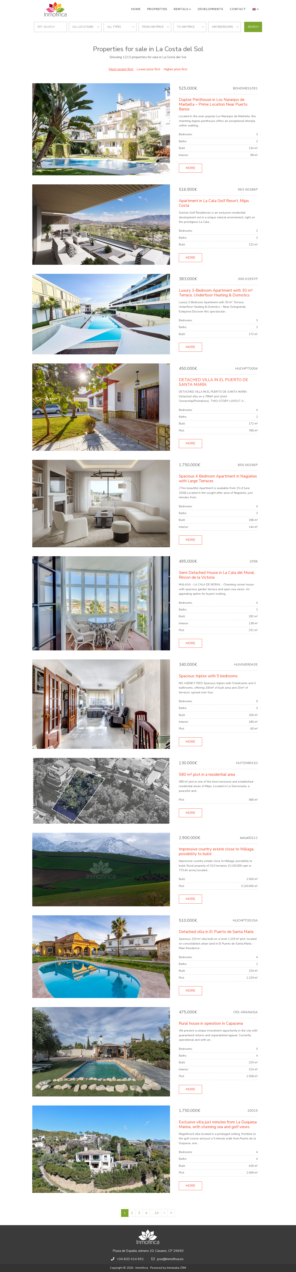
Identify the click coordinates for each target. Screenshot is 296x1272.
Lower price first (148, 69)
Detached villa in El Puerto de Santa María (216, 931)
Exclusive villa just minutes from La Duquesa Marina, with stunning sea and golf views (218, 1124)
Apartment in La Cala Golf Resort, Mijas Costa (214, 203)
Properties (157, 9)
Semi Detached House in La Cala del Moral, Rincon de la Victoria (217, 575)
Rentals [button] (181, 9)
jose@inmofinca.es (170, 1259)
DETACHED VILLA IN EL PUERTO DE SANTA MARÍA (213, 382)
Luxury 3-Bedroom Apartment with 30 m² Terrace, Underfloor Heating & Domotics (216, 293)
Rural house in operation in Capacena (211, 1023)
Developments (210, 9)
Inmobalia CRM (176, 1268)
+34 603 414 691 (130, 1259)
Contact (238, 9)
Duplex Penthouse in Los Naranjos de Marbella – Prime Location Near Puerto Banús (213, 104)
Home (136, 9)
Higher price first (175, 69)
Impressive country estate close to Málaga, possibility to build (216, 851)
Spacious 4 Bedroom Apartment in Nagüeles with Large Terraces (218, 479)
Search (253, 27)
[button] (255, 9)
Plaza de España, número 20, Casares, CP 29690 (148, 1251)
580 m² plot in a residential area (207, 774)
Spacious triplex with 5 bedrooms (208, 676)
